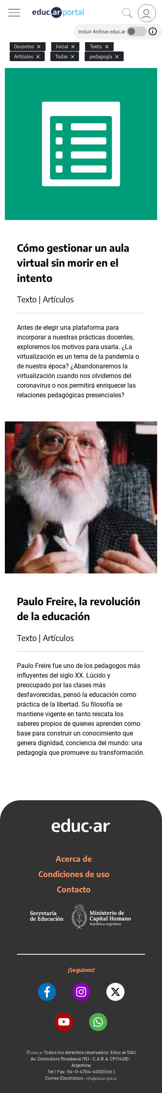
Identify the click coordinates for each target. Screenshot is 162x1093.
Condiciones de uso (74, 874)
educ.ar (37, 1052)
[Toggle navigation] (7, 4)
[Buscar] (127, 13)
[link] (147, 13)
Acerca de (74, 858)
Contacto (74, 889)
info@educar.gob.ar (101, 1078)
